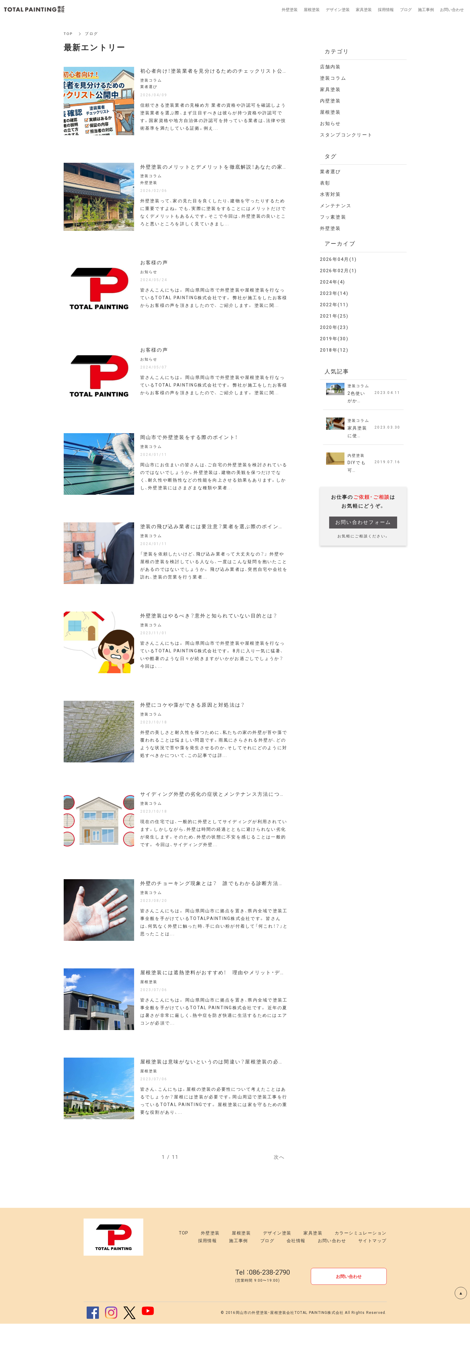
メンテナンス (336, 205)
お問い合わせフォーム (363, 523)
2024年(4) (332, 282)
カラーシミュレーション (360, 1275)
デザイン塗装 (277, 1275)
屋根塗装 (330, 112)
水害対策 (330, 194)
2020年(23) (334, 327)
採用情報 (207, 1282)
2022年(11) (334, 304)
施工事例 (238, 1282)
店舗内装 (330, 67)
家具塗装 (330, 89)
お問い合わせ (332, 1282)
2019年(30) (334, 339)
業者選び (330, 171)
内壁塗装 (330, 101)
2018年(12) (334, 350)
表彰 (325, 183)
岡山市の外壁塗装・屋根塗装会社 (265, 1355)
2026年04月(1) (338, 259)
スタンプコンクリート (346, 135)
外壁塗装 (330, 228)
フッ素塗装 (333, 217)
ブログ (267, 1282)
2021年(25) (334, 316)
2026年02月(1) (338, 270)
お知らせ (330, 123)
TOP (68, 34)
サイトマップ (372, 1282)
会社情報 (296, 1282)
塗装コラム (333, 78)
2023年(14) (334, 293)
